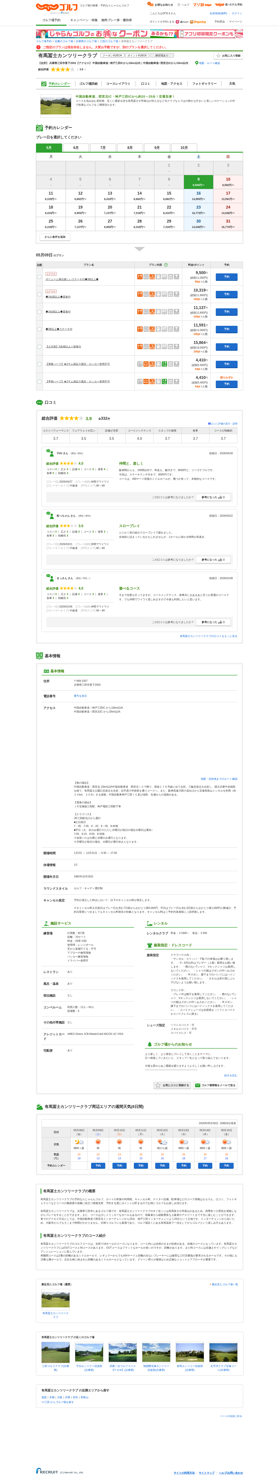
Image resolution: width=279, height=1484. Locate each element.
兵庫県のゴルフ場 (86, 41)
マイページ (235, 21)
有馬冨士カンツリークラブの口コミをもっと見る (208, 636)
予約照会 (219, 21)
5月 (49, 148)
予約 (226, 276)
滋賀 (44, 1397)
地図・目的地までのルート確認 (219, 778)
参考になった (213, 497)
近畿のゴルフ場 (64, 41)
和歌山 (84, 1397)
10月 (184, 148)
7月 (103, 148)
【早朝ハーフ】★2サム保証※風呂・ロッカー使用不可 (78, 381)
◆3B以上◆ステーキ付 (59, 329)
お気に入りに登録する (172, 1085)
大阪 (59, 1397)
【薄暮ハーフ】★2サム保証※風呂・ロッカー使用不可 (78, 364)
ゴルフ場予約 (51, 20)
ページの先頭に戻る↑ (231, 1416)
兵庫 (67, 1397)
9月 (157, 148)
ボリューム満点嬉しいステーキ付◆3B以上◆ (72, 279)
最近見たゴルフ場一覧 (225, 1284)
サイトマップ (206, 1472)
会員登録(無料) (218, 13)
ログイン (237, 13)
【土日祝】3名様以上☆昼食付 (63, 346)
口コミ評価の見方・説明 (224, 423)
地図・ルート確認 (209, 63)
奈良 (75, 1397)
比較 (39, 264)
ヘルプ (185, 4)
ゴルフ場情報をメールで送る (215, 1085)
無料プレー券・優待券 (116, 20)
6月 (76, 148)
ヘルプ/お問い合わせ (231, 1472)
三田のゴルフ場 (109, 41)
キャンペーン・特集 (84, 20)
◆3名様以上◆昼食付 (58, 296)
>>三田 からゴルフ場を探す (57, 1402)
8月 (130, 148)
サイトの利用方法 (184, 1472)
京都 (51, 1397)
